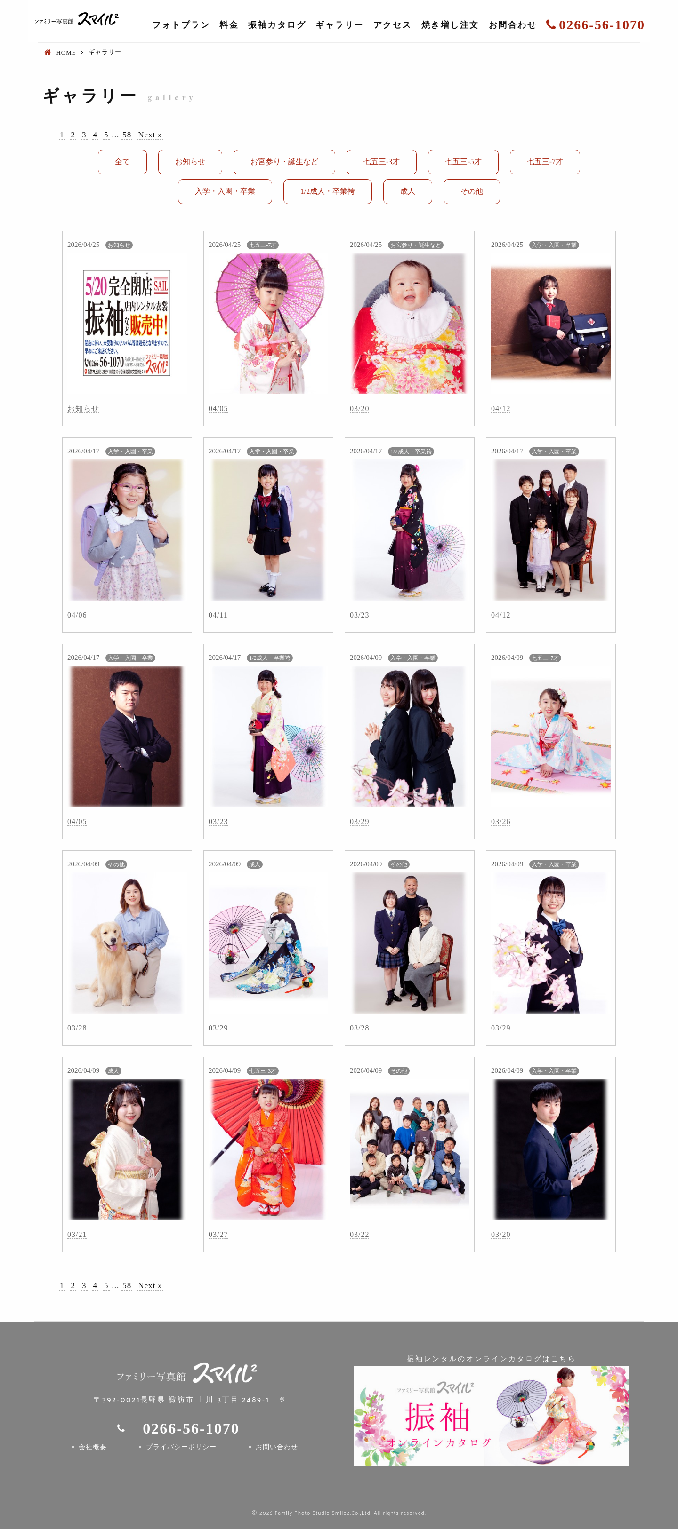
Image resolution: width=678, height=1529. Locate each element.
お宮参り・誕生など (284, 162)
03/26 (500, 821)
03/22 (359, 1234)
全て (122, 162)
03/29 (359, 821)
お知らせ (190, 162)
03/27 (218, 1234)
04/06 (77, 615)
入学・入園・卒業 (225, 191)
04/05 (218, 408)
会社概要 (93, 1446)
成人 (407, 191)
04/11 (218, 615)
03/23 (359, 615)
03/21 (77, 1234)
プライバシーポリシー (181, 1446)
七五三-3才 (381, 162)
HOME (66, 52)
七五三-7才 (545, 162)
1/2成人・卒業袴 (327, 191)
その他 (471, 191)
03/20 (359, 408)
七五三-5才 (463, 162)
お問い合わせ (277, 1446)
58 (126, 134)
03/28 (77, 1028)
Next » (150, 134)
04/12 (500, 408)
